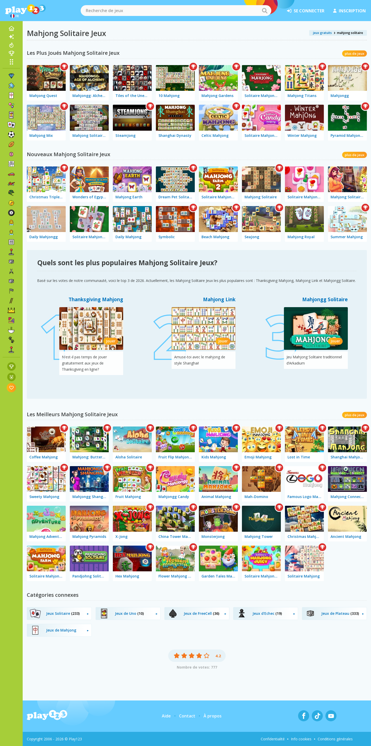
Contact (187, 716)
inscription (349, 11)
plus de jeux (354, 53)
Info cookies (301, 738)
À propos (213, 716)
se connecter (305, 11)
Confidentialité (273, 738)
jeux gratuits (322, 33)
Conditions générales (335, 738)
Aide (166, 716)
